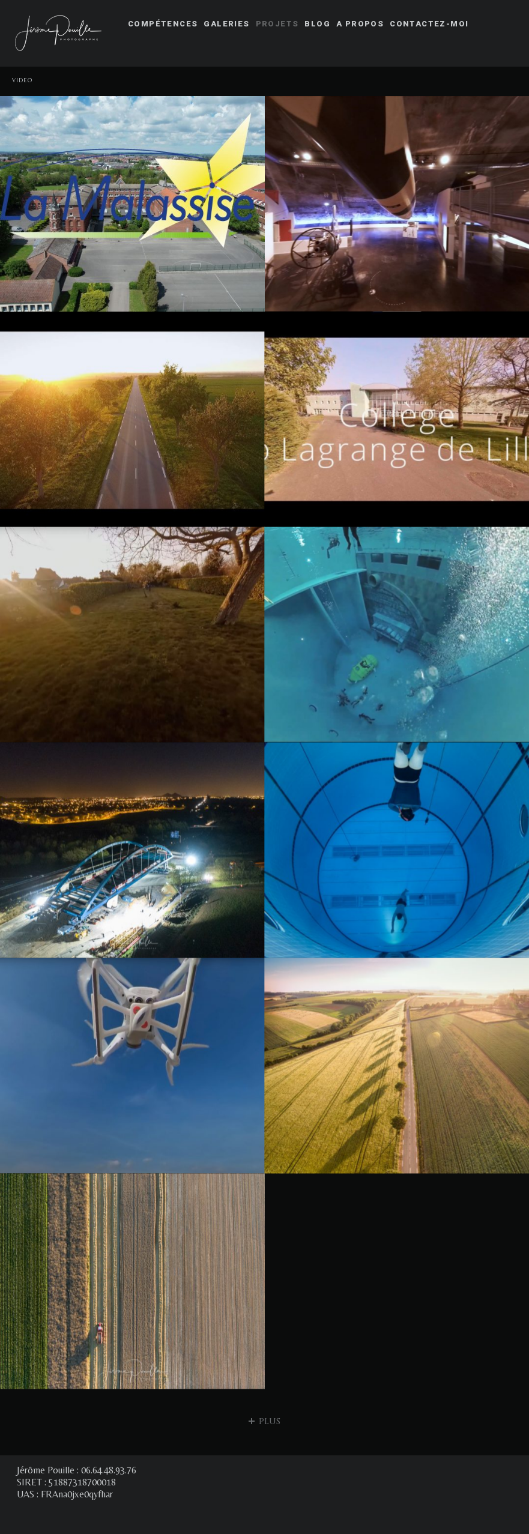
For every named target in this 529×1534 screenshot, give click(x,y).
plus (264, 1421)
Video (22, 80)
